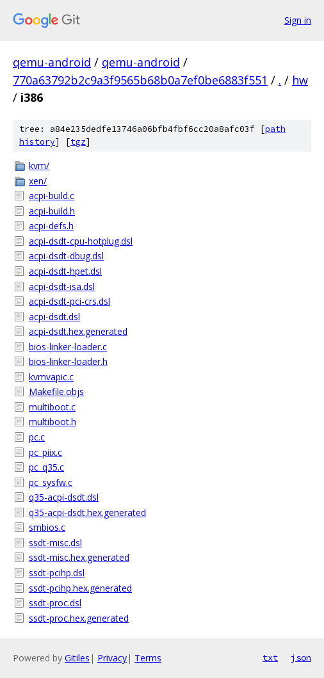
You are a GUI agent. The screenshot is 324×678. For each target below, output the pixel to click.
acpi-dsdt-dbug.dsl (66, 256)
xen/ (38, 181)
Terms (147, 658)
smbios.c (47, 527)
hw (300, 80)
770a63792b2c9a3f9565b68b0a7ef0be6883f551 (140, 80)
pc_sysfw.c (50, 482)
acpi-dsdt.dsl (54, 317)
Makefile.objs (56, 391)
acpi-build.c (51, 196)
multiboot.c (52, 407)
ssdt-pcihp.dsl (57, 573)
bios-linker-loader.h (68, 361)
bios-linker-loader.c (68, 347)
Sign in (297, 20)
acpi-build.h (52, 211)
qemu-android (52, 62)
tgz (78, 141)
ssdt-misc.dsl (55, 543)
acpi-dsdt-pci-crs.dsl (69, 301)
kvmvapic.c (51, 377)
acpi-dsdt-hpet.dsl (65, 271)
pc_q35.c (46, 467)
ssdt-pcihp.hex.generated (80, 588)
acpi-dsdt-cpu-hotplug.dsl (81, 241)
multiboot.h (52, 422)
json (301, 657)
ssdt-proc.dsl (55, 603)
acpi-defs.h (51, 226)
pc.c (37, 437)
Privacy (112, 658)
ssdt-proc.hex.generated (79, 618)
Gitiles (77, 658)
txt (270, 657)
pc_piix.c (45, 452)
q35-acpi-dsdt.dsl (64, 497)
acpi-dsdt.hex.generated (78, 331)
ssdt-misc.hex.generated (79, 557)
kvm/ (39, 165)
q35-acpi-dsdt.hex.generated (87, 512)
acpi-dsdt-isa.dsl (62, 286)
